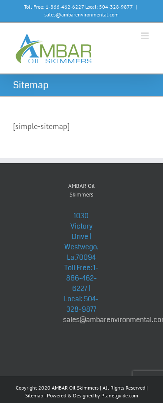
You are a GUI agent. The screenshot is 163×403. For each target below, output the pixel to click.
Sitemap (34, 395)
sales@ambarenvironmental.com (81, 14)
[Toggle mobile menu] (145, 35)
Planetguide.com (119, 395)
